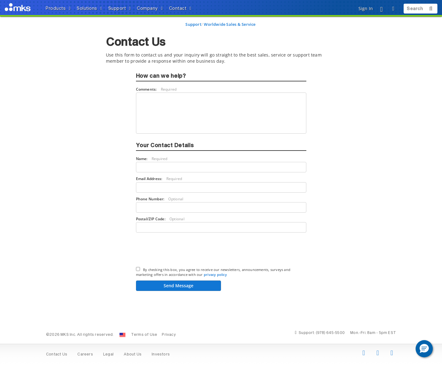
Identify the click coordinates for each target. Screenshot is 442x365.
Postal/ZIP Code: (160, 219)
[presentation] (182, 251)
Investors (161, 354)
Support (193, 24)
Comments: (156, 89)
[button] (424, 348)
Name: (152, 158)
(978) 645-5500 (330, 333)
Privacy (169, 335)
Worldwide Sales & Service (229, 24)
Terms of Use (144, 335)
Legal (108, 354)
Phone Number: (160, 199)
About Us (133, 354)
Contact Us (56, 354)
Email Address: (159, 178)
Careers (85, 354)
